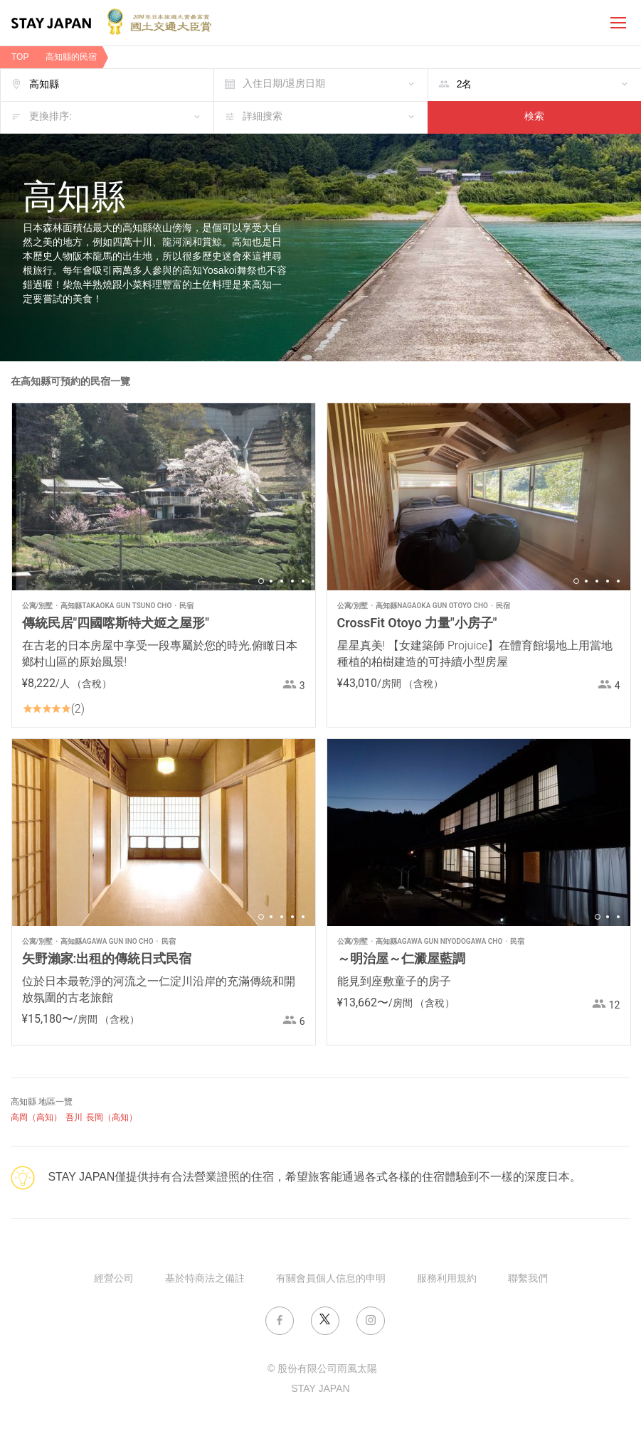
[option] (163, 496)
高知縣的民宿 (71, 57)
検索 (534, 117)
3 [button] (281, 581)
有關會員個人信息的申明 (331, 1279)
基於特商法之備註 (205, 1279)
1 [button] (261, 581)
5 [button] (303, 581)
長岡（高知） (111, 1117)
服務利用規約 (447, 1279)
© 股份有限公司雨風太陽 (322, 1369)
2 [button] (271, 581)
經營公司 (114, 1279)
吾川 (74, 1117)
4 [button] (292, 581)
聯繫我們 (528, 1279)
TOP (19, 57)
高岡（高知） (36, 1117)
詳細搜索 (262, 117)
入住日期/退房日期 (284, 84)
